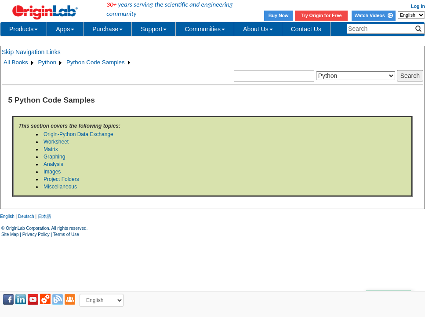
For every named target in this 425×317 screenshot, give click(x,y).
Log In (418, 6)
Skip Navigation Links (31, 51)
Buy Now (279, 15)
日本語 (44, 216)
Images (52, 172)
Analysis (53, 164)
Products (23, 29)
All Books (16, 62)
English (7, 216)
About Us (258, 29)
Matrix (51, 149)
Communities (205, 29)
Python (47, 62)
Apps (65, 29)
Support (154, 29)
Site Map (9, 234)
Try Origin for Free (321, 15)
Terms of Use (66, 234)
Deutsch (26, 216)
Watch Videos (373, 15)
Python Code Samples (95, 62)
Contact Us (306, 29)
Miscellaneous (60, 187)
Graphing (54, 157)
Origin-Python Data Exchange (78, 134)
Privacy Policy (36, 234)
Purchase (107, 29)
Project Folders (61, 179)
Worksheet (56, 142)
